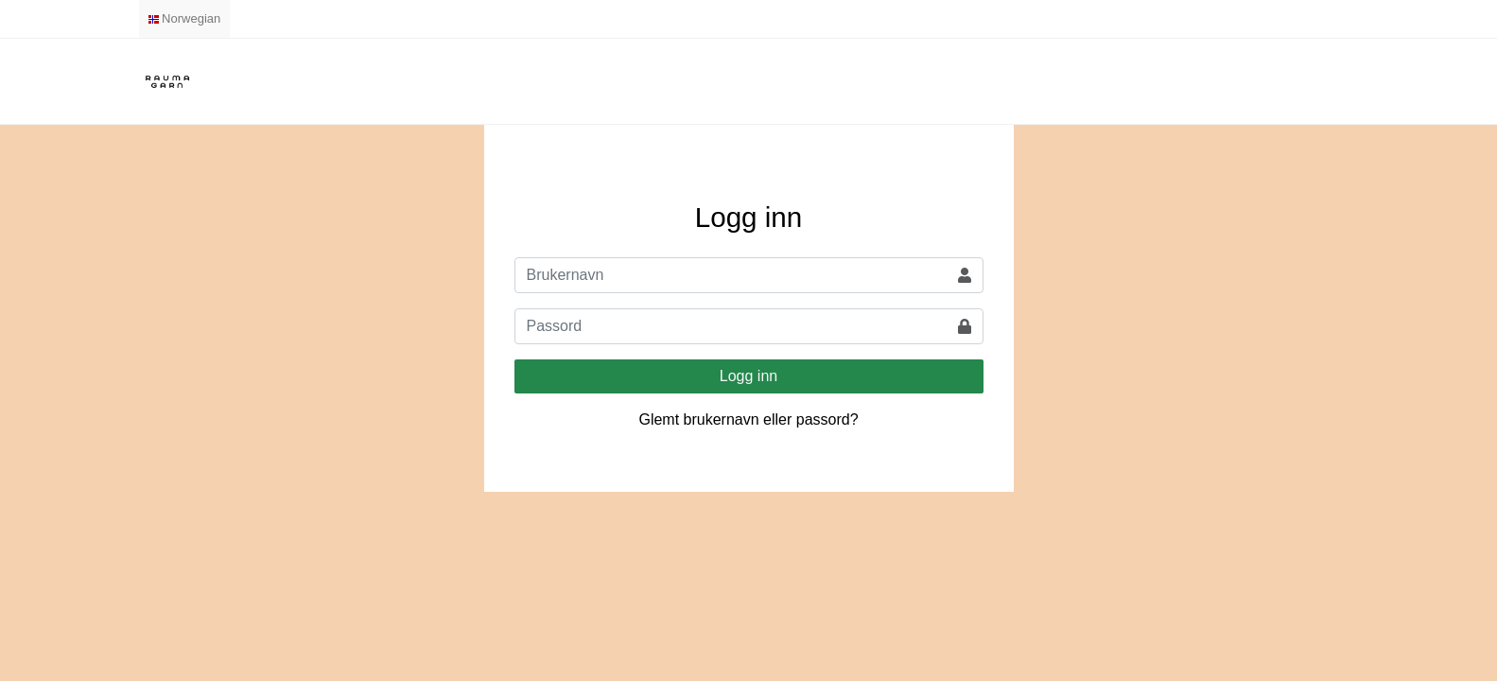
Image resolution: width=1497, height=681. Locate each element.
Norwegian (184, 18)
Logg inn (748, 376)
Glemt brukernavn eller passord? (748, 419)
